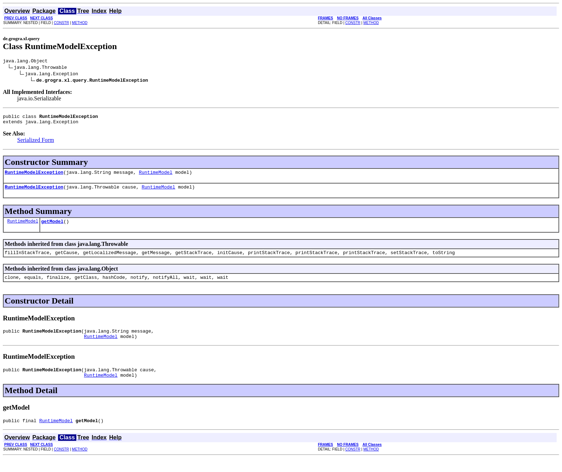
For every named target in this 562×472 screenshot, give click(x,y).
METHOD (79, 23)
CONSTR (61, 23)
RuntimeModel (155, 176)
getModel (52, 227)
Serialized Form (35, 143)
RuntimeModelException (34, 176)
